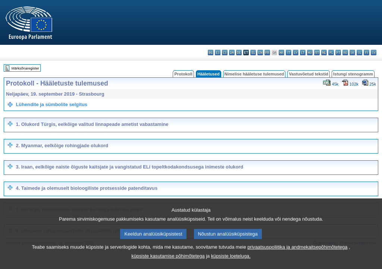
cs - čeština (225, 52)
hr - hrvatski (281, 52)
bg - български (210, 52)
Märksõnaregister (25, 68)
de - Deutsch (239, 52)
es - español (217, 52)
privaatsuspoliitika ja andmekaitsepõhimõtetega (297, 263)
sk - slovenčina (352, 52)
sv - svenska (373, 52)
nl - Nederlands (324, 52)
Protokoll (183, 74)
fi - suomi (366, 52)
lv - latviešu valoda (295, 52)
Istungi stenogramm (353, 74)
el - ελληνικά (253, 52)
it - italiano (288, 52)
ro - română (345, 52)
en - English (260, 52)
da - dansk (232, 52)
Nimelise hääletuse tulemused (254, 74)
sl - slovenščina (359, 52)
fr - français (267, 52)
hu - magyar (310, 52)
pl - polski (331, 52)
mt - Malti (317, 52)
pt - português (338, 52)
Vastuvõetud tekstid (308, 74)
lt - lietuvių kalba (303, 52)
